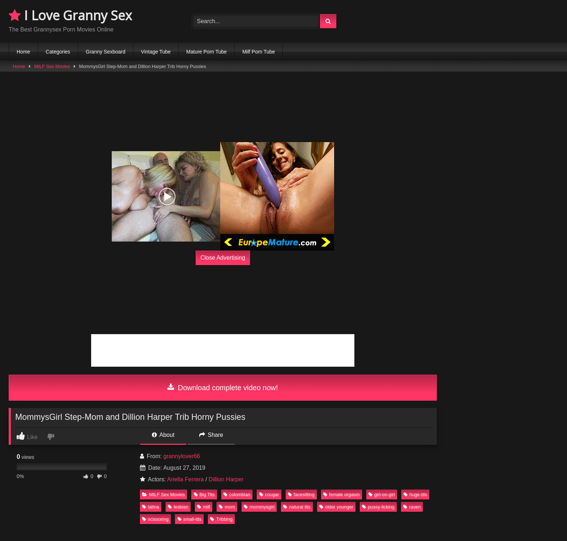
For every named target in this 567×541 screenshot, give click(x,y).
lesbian (178, 507)
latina (150, 507)
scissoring (155, 519)
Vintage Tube (156, 52)
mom (227, 507)
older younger (336, 507)
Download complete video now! (222, 388)
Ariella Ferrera (185, 479)
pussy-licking (378, 507)
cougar (269, 494)
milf (203, 507)
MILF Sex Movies (52, 66)
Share (211, 435)
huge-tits (415, 494)
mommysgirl (259, 507)
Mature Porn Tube (206, 52)
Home (23, 52)
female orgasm (341, 494)
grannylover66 (181, 456)
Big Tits (204, 494)
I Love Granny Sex (70, 15)
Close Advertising (222, 258)
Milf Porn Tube (258, 52)
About (163, 435)
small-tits (189, 519)
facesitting (301, 494)
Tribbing (221, 519)
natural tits (296, 507)
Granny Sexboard (105, 52)
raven (412, 507)
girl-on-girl (381, 494)
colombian (236, 494)
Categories (58, 52)
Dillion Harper (226, 479)
